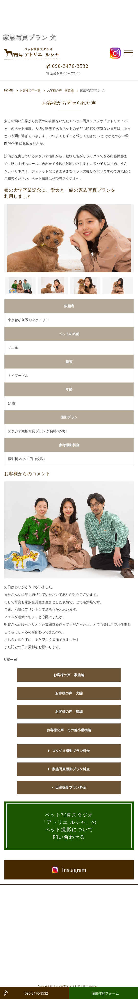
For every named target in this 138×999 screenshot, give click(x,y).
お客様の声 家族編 (60, 90)
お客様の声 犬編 (69, 693)
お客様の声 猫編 (69, 711)
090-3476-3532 (67, 66)
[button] (20, 285)
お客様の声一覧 (30, 90)
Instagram (69, 870)
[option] (69, 238)
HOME (8, 90)
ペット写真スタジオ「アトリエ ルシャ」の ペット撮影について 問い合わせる (69, 826)
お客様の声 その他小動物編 (69, 730)
